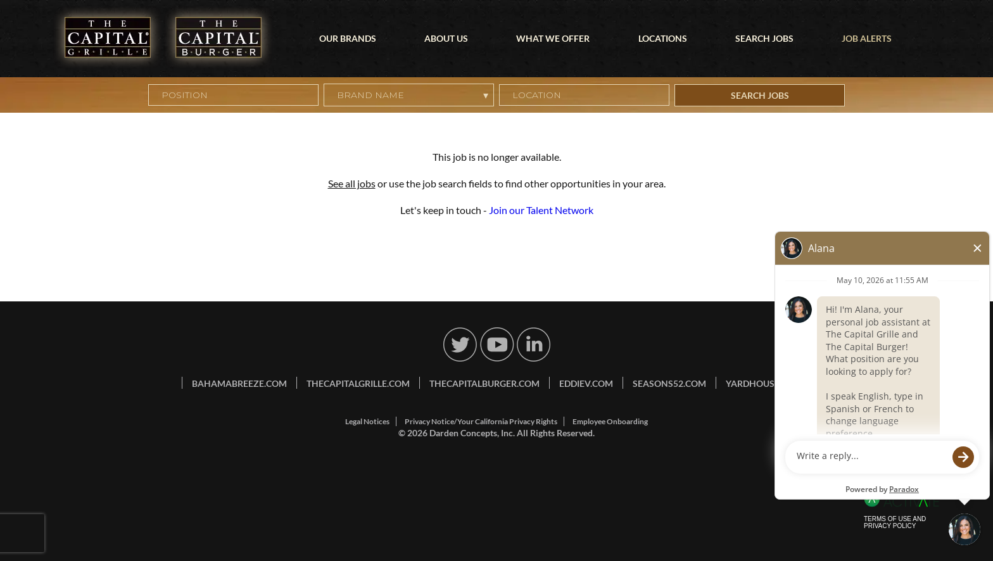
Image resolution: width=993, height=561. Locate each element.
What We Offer (553, 38)
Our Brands (347, 38)
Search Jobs (764, 38)
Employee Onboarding (610, 421)
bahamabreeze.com (239, 383)
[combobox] (584, 95)
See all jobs (352, 183)
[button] (660, 95)
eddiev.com (586, 383)
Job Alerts (867, 38)
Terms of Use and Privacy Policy (895, 522)
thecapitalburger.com (484, 383)
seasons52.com (669, 383)
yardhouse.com (764, 383)
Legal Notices (367, 421)
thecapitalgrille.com (358, 383)
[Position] (233, 95)
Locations (662, 38)
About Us (446, 38)
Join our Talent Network (541, 210)
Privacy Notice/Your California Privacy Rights (481, 421)
